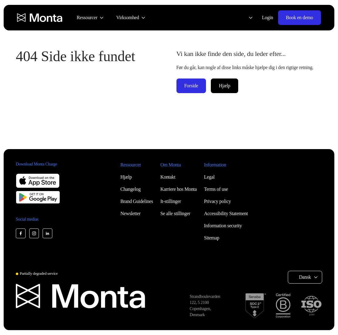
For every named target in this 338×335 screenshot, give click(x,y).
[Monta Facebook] (21, 233)
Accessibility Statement (226, 213)
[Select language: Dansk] (247, 17)
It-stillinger (170, 201)
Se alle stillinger (175, 213)
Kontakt (167, 177)
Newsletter (130, 213)
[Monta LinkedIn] (47, 233)
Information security (223, 225)
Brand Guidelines (136, 201)
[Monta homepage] (40, 17)
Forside (191, 85)
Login (267, 17)
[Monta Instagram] (34, 233)
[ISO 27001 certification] (311, 306)
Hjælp (224, 85)
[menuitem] (90, 17)
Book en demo (299, 17)
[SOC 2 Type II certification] (256, 305)
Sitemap (211, 237)
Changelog (130, 189)
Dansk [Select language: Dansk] (305, 277)
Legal (209, 177)
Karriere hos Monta (178, 189)
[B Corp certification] (283, 305)
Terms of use (216, 189)
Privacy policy (217, 201)
